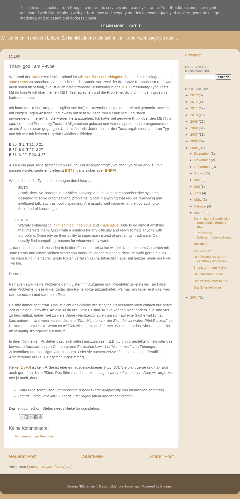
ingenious (84, 225)
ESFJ (25, 367)
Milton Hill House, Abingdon (101, 77)
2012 (194, 102)
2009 (194, 121)
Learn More (112, 26)
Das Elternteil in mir (208, 287)
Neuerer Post (22, 456)
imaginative (109, 225)
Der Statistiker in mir (209, 274)
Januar (200, 213)
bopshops (132, 486)
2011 (194, 108)
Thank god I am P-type (211, 268)
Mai (197, 186)
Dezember (202, 153)
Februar (200, 206)
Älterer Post (161, 456)
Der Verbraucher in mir (211, 281)
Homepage (193, 55)
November (202, 160)
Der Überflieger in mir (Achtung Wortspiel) (210, 259)
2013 (194, 95)
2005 (194, 148)
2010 (194, 115)
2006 (194, 141)
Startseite (93, 456)
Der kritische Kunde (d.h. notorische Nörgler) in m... (212, 222)
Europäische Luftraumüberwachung (212, 235)
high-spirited (64, 225)
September (203, 167)
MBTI (126, 87)
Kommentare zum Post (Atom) (49, 466)
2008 (194, 128)
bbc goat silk (203, 250)
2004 (194, 297)
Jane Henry (18, 82)
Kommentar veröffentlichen (35, 436)
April (198, 193)
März (198, 199)
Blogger (166, 486)
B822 (36, 77)
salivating (201, 244)
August (200, 173)
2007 (194, 134)
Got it (135, 26)
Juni (198, 180)
